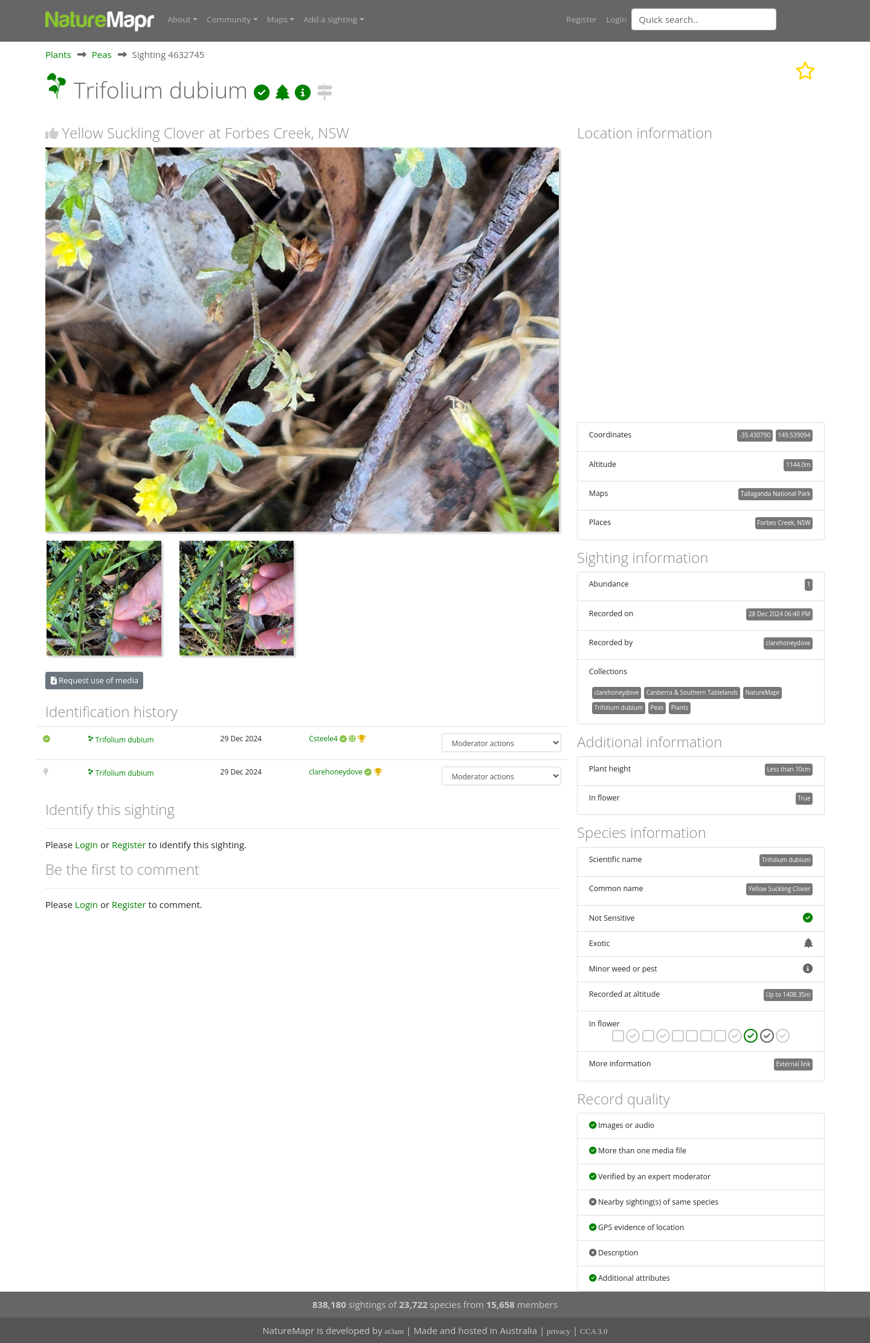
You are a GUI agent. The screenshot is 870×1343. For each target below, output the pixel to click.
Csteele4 (323, 738)
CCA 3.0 (594, 1331)
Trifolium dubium (124, 740)
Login (616, 19)
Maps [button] (277, 19)
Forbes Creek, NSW (783, 522)
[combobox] (728, 19)
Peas (102, 54)
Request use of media (94, 679)
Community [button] (229, 19)
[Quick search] (703, 19)
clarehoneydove (335, 771)
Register (581, 19)
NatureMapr (763, 692)
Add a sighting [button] (330, 19)
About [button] (179, 19)
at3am (394, 1331)
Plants (58, 54)
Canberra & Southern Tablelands (692, 692)
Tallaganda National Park (775, 493)
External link (793, 1064)
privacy (558, 1331)
